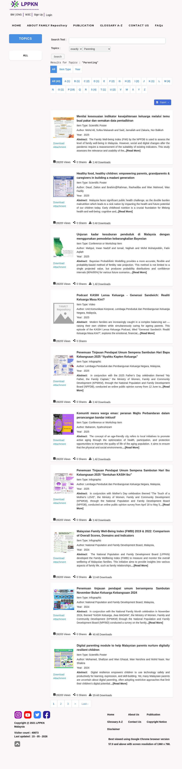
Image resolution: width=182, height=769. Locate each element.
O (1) (61, 89)
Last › (85, 703)
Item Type (65, 69)
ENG (19, 14)
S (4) (93, 89)
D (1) (96, 81)
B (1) (77, 81)
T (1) (103, 89)
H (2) (127, 81)
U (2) (113, 89)
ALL (25, 55)
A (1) (67, 81)
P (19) (71, 89)
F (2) (112, 81)
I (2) (137, 81)
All (53, 69)
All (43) (56, 81)
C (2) (86, 81)
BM (12, 14)
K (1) (151, 81)
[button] (57, 56)
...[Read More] (132, 150)
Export (161, 102)
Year (77, 69)
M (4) (167, 81)
